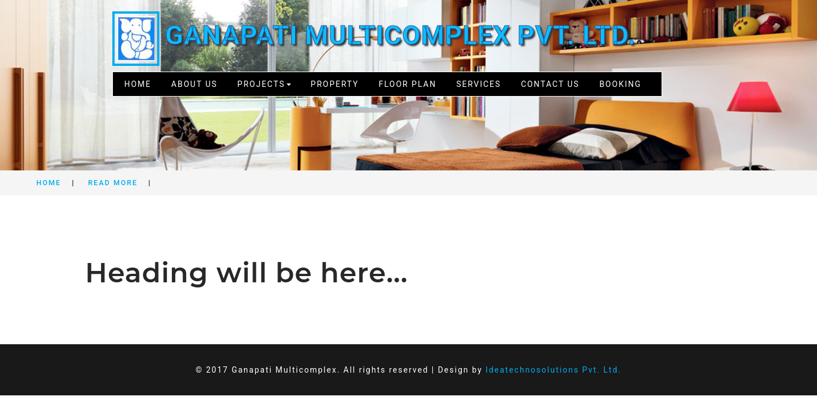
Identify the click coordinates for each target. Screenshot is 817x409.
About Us (194, 84)
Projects (263, 84)
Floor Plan (407, 84)
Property (335, 84)
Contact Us (550, 84)
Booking (620, 84)
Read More (112, 182)
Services (478, 84)
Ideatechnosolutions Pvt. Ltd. (553, 369)
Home (137, 84)
